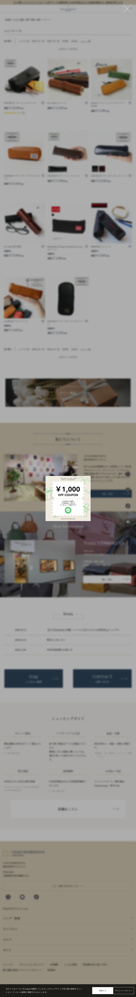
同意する (102, 990)
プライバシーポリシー (123, 990)
